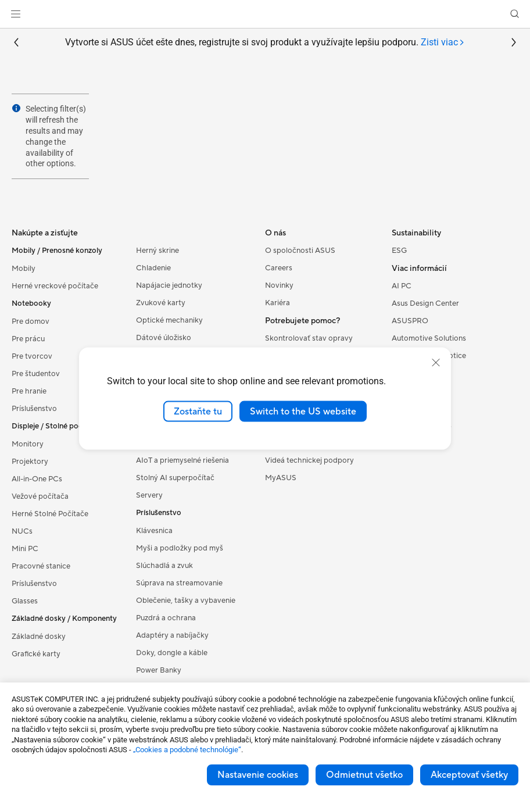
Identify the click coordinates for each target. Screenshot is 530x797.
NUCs (22, 531)
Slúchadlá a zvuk (164, 565)
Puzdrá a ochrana (166, 618)
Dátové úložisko (163, 337)
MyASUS (280, 478)
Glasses (25, 601)
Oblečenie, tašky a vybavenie (185, 600)
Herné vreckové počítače (55, 286)
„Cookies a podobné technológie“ (187, 749)
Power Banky (158, 670)
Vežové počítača (40, 496)
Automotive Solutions (429, 338)
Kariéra (277, 303)
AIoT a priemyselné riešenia (182, 460)
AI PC (401, 286)
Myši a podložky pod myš (179, 548)
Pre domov (30, 321)
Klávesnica (154, 530)
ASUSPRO (410, 321)
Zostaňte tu (198, 411)
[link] (265, 14)
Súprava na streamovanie (179, 583)
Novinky (279, 285)
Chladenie (153, 268)
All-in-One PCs (37, 479)
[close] (436, 362)
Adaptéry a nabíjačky (172, 635)
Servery (149, 495)
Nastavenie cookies (257, 775)
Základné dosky (39, 636)
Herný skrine (157, 250)
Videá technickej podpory (309, 460)
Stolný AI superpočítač (175, 478)
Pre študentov (36, 373)
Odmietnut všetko (364, 775)
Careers (278, 268)
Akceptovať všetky (469, 775)
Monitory (28, 444)
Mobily (23, 268)
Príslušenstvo (34, 408)
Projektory (30, 461)
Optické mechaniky (169, 320)
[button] (15, 14)
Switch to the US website (303, 411)
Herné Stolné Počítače (50, 514)
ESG (399, 250)
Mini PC (25, 548)
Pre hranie (29, 391)
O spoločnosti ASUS (300, 250)
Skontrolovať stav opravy (309, 338)
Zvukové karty (160, 303)
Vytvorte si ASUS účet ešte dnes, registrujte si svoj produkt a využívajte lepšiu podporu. (265, 43)
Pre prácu (28, 339)
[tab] (443, 43)
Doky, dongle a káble (171, 652)
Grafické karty (36, 654)
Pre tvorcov (32, 356)
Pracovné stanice (41, 566)
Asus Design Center (425, 303)
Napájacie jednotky (169, 285)
